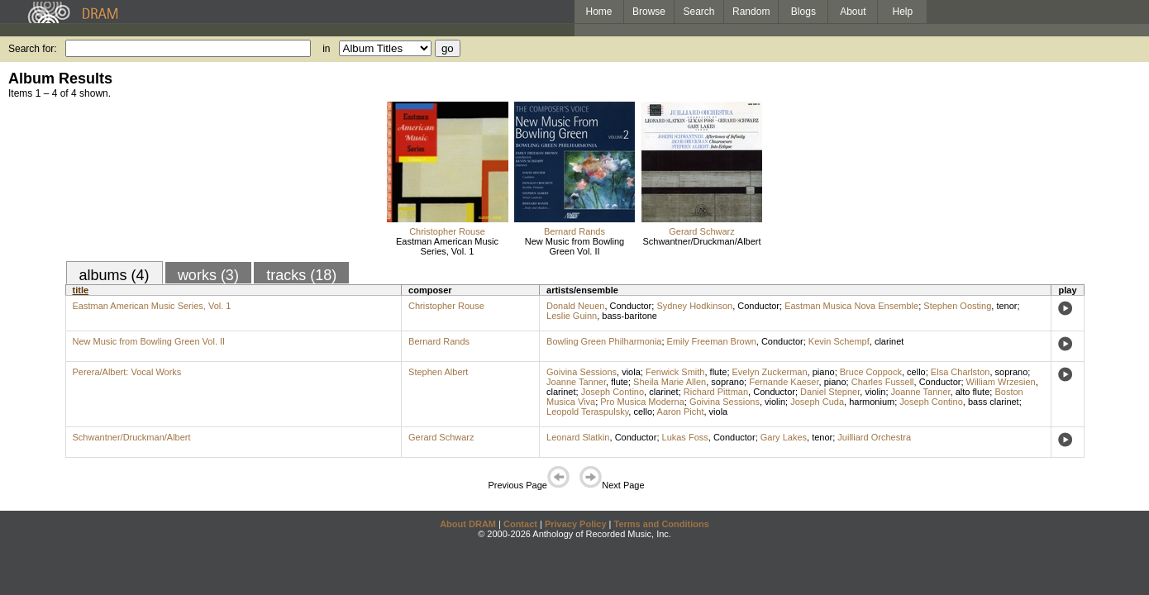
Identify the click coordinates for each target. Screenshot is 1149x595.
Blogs (803, 11)
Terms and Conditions (661, 524)
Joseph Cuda (817, 402)
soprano (1011, 372)
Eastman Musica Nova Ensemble (851, 306)
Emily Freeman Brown (711, 341)
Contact (520, 524)
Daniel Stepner (830, 392)
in (326, 49)
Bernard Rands (574, 231)
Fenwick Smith (675, 372)
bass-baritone (629, 316)
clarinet (889, 341)
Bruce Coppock (871, 372)
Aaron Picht (680, 411)
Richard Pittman (716, 392)
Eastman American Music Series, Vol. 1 (447, 246)
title (81, 290)
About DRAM (468, 524)
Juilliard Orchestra (874, 437)
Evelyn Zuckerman (770, 372)
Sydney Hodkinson (694, 306)
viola (631, 372)
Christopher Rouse (447, 231)
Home (598, 11)
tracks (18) (301, 275)
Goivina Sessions (581, 372)
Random (751, 11)
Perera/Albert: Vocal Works (127, 372)
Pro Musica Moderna (642, 402)
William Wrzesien (1001, 382)
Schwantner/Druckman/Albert (701, 241)
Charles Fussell (882, 382)
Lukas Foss (685, 437)
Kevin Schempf (839, 341)
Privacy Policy (576, 524)
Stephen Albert (438, 372)
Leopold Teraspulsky (587, 411)
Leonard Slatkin (577, 437)
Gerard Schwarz (701, 231)
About (852, 11)
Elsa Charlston (960, 372)
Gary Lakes (783, 437)
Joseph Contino (612, 392)
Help (903, 11)
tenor (1006, 306)
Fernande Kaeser (783, 382)
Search (699, 11)
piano (824, 372)
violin (875, 392)
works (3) (208, 275)
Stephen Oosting (957, 306)
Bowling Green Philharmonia (603, 341)
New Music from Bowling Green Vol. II (574, 246)
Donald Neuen (575, 306)
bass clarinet (993, 402)
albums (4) (114, 275)
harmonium (871, 402)
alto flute (973, 392)
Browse (648, 11)
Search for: (32, 49)
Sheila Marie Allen (669, 382)
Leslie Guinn (571, 316)
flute (718, 372)
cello (916, 372)
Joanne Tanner (576, 382)
